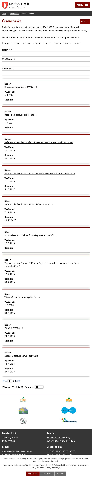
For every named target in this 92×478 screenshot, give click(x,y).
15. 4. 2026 (9, 150)
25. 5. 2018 (9, 243)
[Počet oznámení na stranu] (39, 386)
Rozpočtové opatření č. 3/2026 (21, 87)
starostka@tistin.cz (11, 451)
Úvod (4, 13)
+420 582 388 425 (55, 437)
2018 (17, 43)
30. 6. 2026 (9, 313)
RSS (85, 21)
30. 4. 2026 (9, 158)
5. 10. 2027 (9, 189)
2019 (28, 43)
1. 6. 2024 (9, 122)
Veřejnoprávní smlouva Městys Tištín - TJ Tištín (29, 204)
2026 (78, 43)
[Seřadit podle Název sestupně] (11, 50)
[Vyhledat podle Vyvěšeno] (46, 63)
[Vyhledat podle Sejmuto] (46, 72)
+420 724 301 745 (55, 441)
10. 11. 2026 (10, 220)
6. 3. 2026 (9, 95)
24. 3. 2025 (9, 336)
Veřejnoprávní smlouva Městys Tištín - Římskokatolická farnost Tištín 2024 (39, 173)
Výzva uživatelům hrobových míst (22, 297)
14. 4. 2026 (9, 363)
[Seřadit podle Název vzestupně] (11, 49)
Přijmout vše (32, 474)
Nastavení (60, 474)
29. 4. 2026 (9, 371)
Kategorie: (7, 43)
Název (6, 50)
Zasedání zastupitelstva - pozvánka (21, 355)
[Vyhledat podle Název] (46, 54)
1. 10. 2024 (9, 181)
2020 (38, 43)
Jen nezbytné (47, 474)
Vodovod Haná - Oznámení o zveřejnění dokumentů (31, 235)
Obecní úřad (14, 13)
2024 (58, 43)
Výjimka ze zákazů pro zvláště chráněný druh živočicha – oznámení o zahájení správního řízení (41, 264)
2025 (68, 43)
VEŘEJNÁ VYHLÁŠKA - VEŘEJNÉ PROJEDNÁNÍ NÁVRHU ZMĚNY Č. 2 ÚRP (38, 142)
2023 (48, 43)
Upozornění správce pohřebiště (21, 114)
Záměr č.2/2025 (14, 328)
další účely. (55, 461)
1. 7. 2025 (9, 305)
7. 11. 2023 (9, 212)
